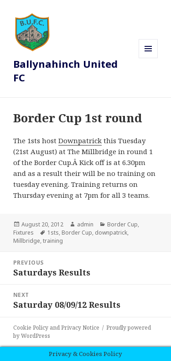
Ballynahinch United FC (65, 70)
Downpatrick (80, 140)
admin (85, 224)
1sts (53, 232)
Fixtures (23, 232)
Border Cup (122, 224)
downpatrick (111, 232)
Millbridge (26, 241)
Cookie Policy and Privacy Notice (56, 327)
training (53, 241)
